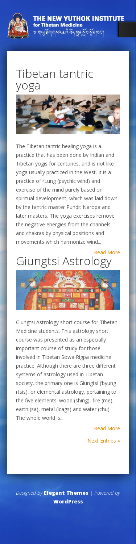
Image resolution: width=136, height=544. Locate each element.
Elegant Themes (66, 492)
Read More (107, 252)
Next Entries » (103, 440)
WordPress (68, 501)
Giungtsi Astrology (64, 260)
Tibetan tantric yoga (54, 79)
